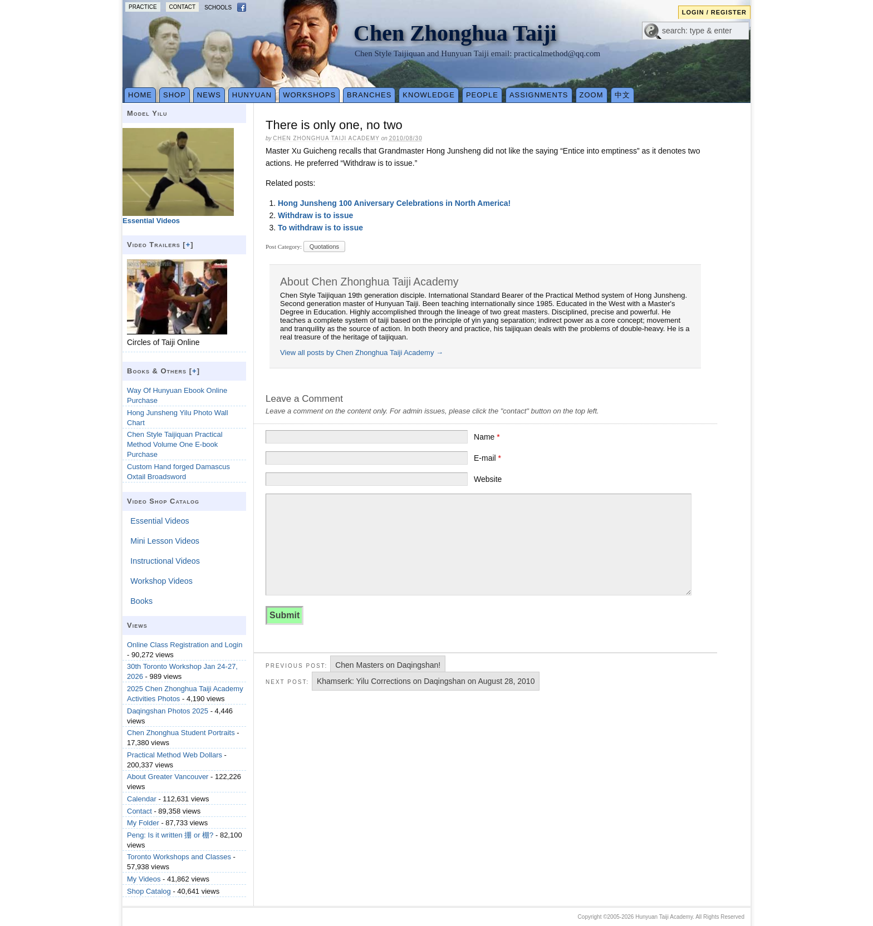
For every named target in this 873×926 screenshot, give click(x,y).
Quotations (324, 246)
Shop (174, 95)
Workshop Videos (161, 581)
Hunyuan (252, 95)
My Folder (143, 823)
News (209, 95)
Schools (218, 7)
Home (140, 95)
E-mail (487, 458)
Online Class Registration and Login (184, 645)
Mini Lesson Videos (164, 540)
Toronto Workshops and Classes (179, 857)
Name (487, 436)
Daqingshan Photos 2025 (167, 711)
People (482, 95)
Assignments (538, 95)
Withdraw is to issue (315, 215)
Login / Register (714, 12)
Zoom (592, 95)
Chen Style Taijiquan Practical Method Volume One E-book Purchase (175, 444)
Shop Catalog (149, 891)
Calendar (141, 799)
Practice (143, 7)
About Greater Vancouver (167, 776)
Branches (369, 95)
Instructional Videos (165, 560)
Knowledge (429, 95)
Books (141, 601)
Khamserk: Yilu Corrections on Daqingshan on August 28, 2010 (425, 681)
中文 (622, 95)
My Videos (143, 879)
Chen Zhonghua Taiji (455, 33)
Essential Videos (159, 520)
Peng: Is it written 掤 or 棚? (170, 835)
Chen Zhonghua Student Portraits (181, 732)
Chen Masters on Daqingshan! (387, 665)
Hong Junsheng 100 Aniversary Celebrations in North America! (394, 203)
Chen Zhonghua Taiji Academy (326, 138)
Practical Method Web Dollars (174, 755)
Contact (182, 7)
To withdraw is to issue (320, 227)
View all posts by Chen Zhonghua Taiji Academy (361, 352)
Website (488, 479)
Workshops (309, 95)
